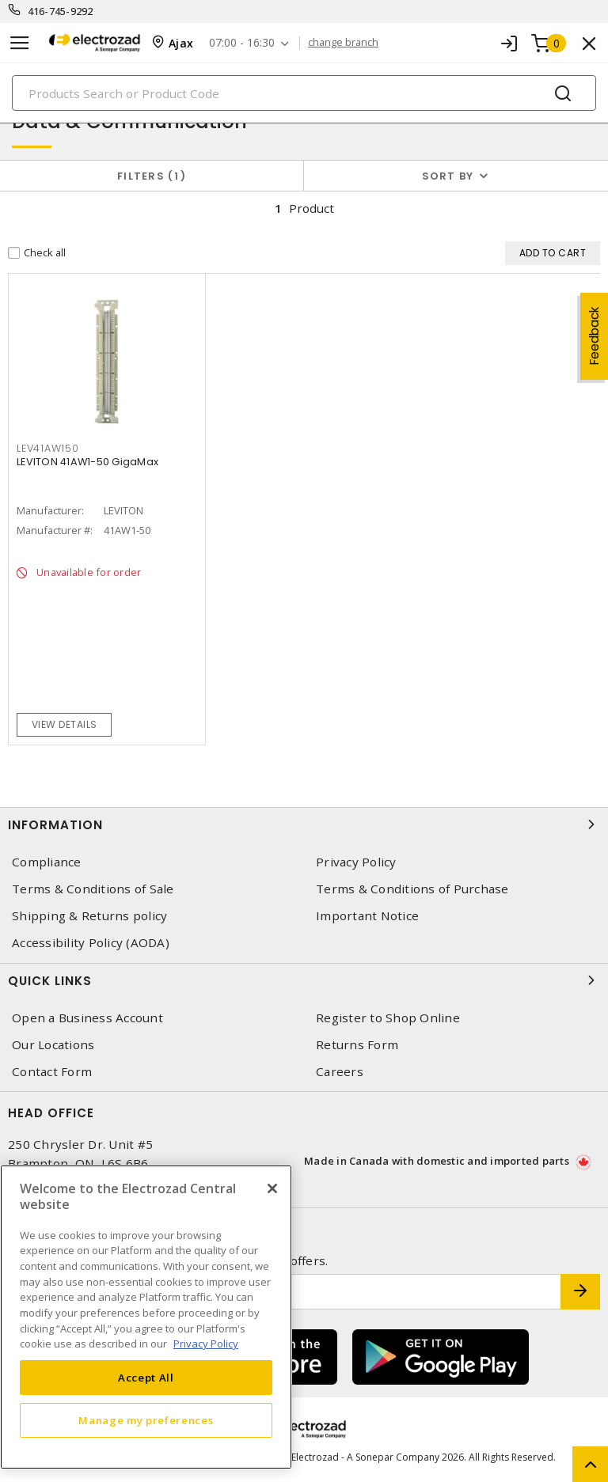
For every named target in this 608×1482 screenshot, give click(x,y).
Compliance (47, 862)
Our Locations (53, 1044)
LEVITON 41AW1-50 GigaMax (87, 461)
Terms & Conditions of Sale (93, 888)
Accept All (146, 1377)
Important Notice (367, 915)
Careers (339, 1071)
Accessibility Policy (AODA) (90, 942)
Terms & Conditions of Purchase (412, 888)
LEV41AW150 (48, 448)
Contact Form (52, 1071)
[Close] (272, 1188)
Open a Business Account (87, 1017)
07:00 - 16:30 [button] (242, 43)
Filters (151, 176)
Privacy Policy (356, 862)
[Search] (304, 93)
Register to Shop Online (388, 1017)
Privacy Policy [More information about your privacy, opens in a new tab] (205, 1343)
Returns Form (357, 1044)
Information (304, 824)
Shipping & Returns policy (89, 915)
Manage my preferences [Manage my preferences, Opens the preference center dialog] (145, 1420)
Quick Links (304, 980)
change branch (343, 42)
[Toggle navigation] (20, 43)
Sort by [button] (448, 176)
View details (64, 724)
